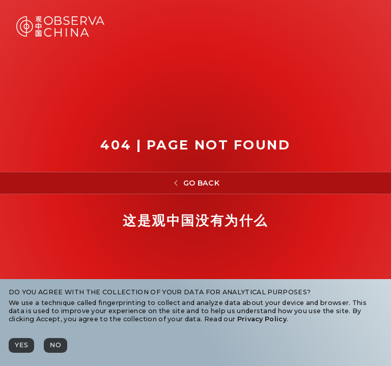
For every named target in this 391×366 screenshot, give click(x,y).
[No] (55, 345)
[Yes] (21, 345)
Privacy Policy (262, 319)
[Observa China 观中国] (60, 34)
